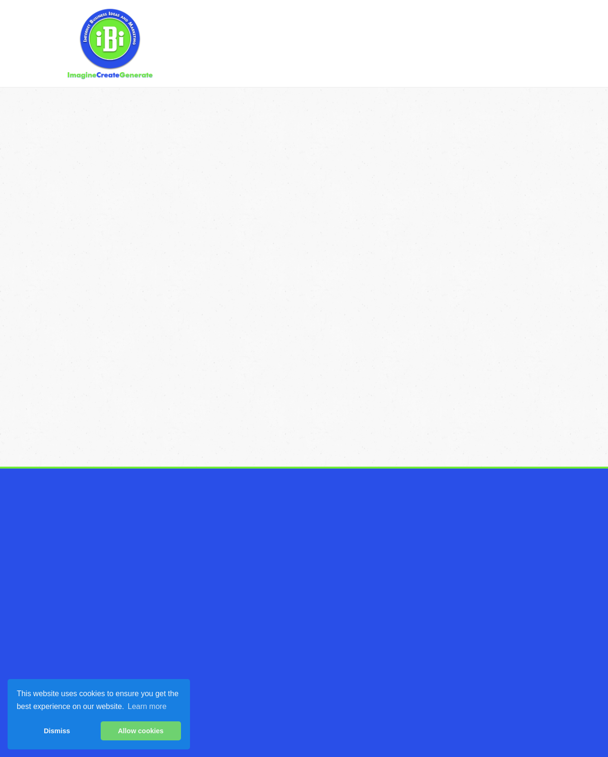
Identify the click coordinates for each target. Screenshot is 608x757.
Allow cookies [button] (140, 731)
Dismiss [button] (57, 731)
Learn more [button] (147, 706)
